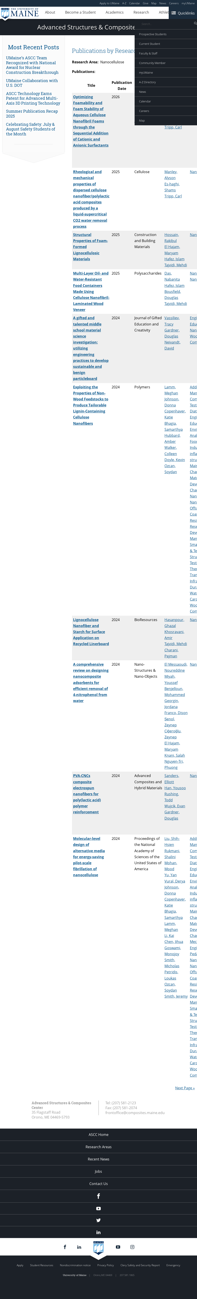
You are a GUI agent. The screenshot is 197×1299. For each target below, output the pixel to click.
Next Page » (185, 1088)
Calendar (134, 3)
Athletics (146, 12)
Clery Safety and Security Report (140, 1265)
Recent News (98, 1159)
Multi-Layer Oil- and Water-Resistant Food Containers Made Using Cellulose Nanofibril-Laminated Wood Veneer (91, 291)
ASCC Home (99, 1134)
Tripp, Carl (173, 127)
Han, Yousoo (175, 787)
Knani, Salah (174, 755)
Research (125, 12)
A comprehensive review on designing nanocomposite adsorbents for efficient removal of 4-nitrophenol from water (91, 682)
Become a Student (73, 12)
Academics (103, 12)
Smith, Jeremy (176, 996)
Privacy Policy (105, 1265)
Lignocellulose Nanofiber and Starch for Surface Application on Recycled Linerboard (91, 631)
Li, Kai (169, 935)
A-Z (124, 3)
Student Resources (41, 1265)
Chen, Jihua (173, 941)
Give (145, 3)
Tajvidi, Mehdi (175, 121)
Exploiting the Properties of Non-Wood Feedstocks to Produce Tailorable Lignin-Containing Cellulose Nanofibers (90, 405)
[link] (33, 65)
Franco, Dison (176, 712)
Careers (174, 3)
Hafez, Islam (174, 259)
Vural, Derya (174, 881)
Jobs (98, 1171)
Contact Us (98, 1183)
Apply (20, 1265)
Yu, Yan (170, 874)
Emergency (173, 1265)
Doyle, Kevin (174, 459)
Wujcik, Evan (174, 806)
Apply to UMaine (109, 3)
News (162, 3)
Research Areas (99, 1146)
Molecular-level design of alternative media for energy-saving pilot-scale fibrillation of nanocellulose (89, 856)
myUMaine (188, 3)
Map (153, 3)
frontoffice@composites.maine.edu (135, 1112)
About (48, 12)
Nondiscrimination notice (75, 1265)
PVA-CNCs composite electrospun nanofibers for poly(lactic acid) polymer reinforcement (87, 793)
